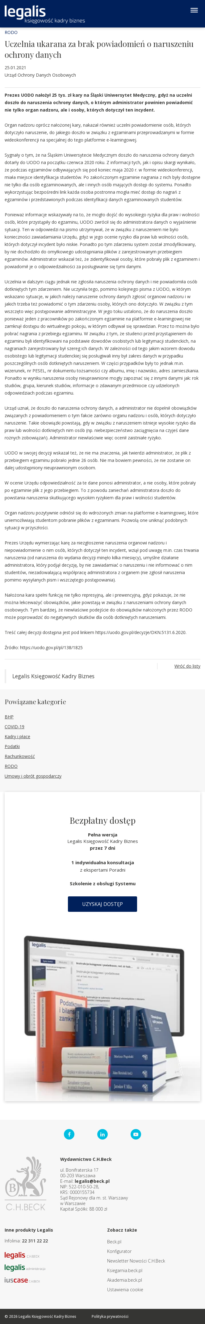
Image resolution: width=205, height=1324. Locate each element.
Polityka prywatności (110, 1316)
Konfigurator (119, 1251)
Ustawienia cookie (125, 1289)
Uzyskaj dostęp (102, 904)
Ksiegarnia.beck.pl (124, 1270)
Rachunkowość (20, 756)
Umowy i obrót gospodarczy (33, 776)
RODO (11, 32)
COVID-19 (14, 727)
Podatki (12, 746)
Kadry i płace (17, 736)
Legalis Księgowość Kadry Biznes (53, 676)
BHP (9, 717)
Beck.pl (114, 1242)
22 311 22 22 (35, 1241)
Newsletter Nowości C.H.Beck (136, 1261)
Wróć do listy (187, 666)
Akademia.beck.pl (124, 1280)
